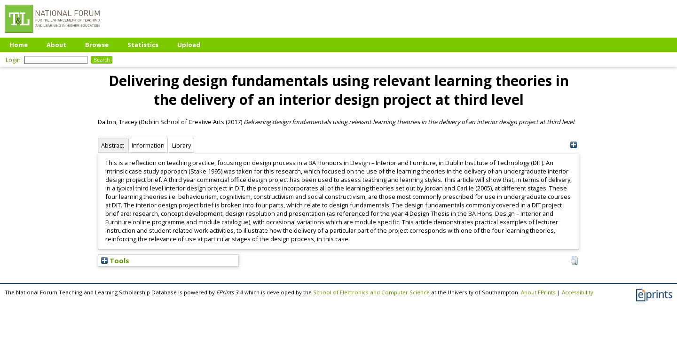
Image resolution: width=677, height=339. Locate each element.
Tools (115, 260)
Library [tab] (181, 145)
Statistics (142, 44)
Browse (97, 44)
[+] (573, 145)
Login (13, 59)
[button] (574, 260)
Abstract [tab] (112, 145)
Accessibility (577, 292)
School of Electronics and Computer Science (371, 292)
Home (18, 44)
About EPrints (538, 292)
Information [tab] (148, 145)
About (56, 44)
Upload (188, 44)
